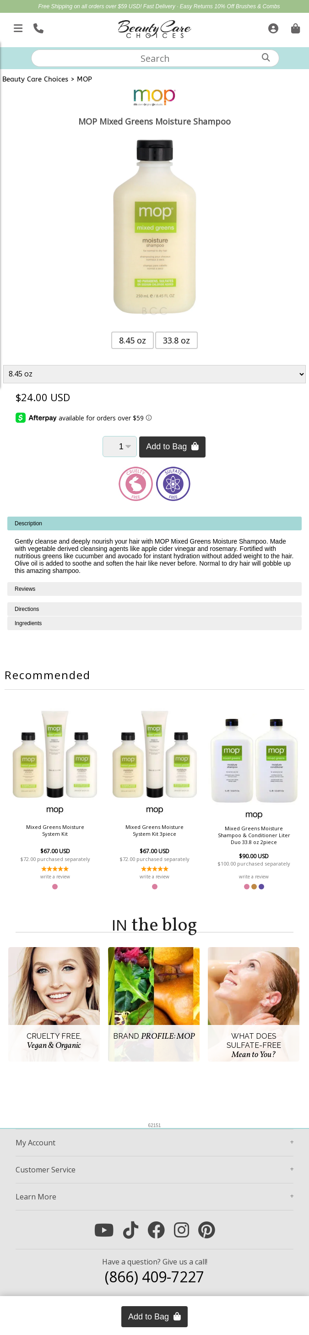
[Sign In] (272, 26)
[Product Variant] (154, 374)
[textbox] (155, 58)
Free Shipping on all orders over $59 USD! (90, 6)
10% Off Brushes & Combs (247, 6)
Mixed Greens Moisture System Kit (55, 830)
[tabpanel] (154, 549)
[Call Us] (37, 26)
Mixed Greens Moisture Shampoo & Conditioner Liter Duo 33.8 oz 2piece (254, 835)
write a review (55, 876)
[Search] (266, 57)
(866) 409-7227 (154, 1276)
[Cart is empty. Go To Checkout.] (294, 26)
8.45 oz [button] (132, 340)
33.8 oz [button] (176, 340)
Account (35, 1143)
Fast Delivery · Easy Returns (178, 6)
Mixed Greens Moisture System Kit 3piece (154, 830)
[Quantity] (120, 446)
